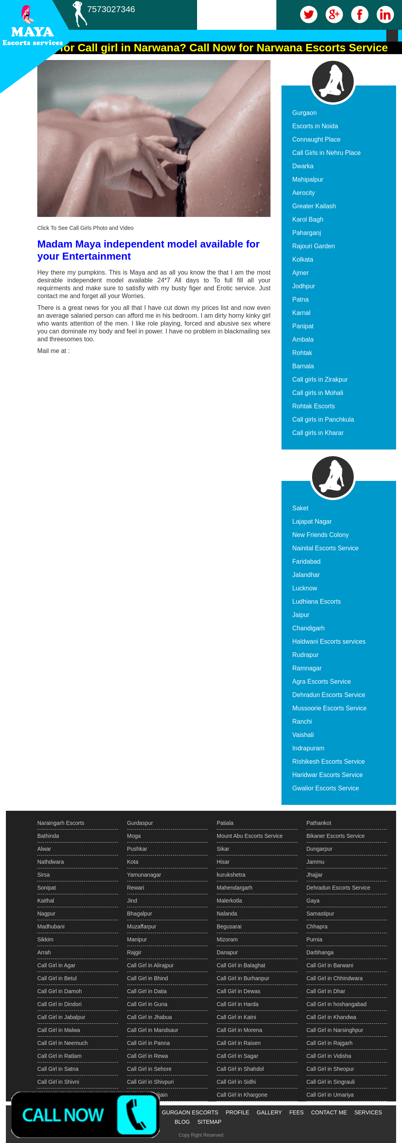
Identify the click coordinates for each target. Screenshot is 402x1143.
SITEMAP (209, 1122)
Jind (132, 900)
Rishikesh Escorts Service (328, 761)
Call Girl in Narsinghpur (335, 1030)
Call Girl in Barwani (330, 965)
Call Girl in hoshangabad (337, 1004)
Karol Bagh (307, 219)
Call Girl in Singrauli (331, 1082)
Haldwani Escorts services (329, 641)
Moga (134, 836)
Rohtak (302, 352)
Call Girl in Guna (147, 1004)
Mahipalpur (307, 179)
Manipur (137, 939)
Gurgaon (304, 112)
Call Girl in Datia (147, 991)
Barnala (303, 366)
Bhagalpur (139, 913)
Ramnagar (307, 668)
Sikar (223, 849)
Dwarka (303, 166)
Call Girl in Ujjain (147, 1095)
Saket (300, 508)
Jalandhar (306, 575)
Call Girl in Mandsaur (153, 1030)
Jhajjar (315, 875)
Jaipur (301, 615)
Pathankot (319, 823)
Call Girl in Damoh (59, 991)
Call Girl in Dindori (59, 1004)
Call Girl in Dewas (238, 991)
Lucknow (304, 588)
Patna (300, 299)
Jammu (316, 862)
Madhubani (50, 926)
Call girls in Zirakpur (320, 379)
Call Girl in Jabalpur (61, 1017)
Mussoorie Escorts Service (329, 708)
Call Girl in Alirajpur (150, 965)
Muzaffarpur (141, 926)
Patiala (225, 823)
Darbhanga (320, 952)
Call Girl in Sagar (237, 1056)
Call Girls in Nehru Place (326, 152)
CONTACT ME (329, 1112)
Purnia (314, 939)
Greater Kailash (314, 206)
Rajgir (134, 952)
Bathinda (48, 836)
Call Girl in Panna (148, 1043)
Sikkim (45, 939)
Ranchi (302, 721)
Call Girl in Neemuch (62, 1043)
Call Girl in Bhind (147, 978)
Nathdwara (50, 862)
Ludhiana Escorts (316, 601)
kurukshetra (231, 875)
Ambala (303, 339)
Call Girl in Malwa (58, 1030)
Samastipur (320, 913)
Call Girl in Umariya (330, 1095)
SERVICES (368, 1112)
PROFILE (237, 1112)
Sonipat (46, 888)
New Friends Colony (320, 534)
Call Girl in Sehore (149, 1069)
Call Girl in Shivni (58, 1082)
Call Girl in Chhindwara (335, 978)
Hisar (223, 862)
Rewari (135, 888)
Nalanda (227, 913)
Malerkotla (229, 900)
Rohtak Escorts (313, 406)
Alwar (44, 849)
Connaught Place (316, 139)
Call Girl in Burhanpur (243, 978)
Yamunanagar (144, 875)
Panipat (303, 326)
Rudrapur (305, 655)
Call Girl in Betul (57, 978)
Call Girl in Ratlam (59, 1056)
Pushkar (137, 849)
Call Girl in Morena (239, 1030)
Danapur (227, 952)
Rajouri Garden (313, 246)
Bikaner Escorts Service (336, 836)
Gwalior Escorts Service (325, 788)
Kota (133, 862)
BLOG (182, 1122)
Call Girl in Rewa (147, 1056)
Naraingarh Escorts (60, 823)
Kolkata (302, 259)
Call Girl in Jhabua (149, 1017)
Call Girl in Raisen (239, 1043)
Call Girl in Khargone (242, 1095)
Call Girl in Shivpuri (150, 1082)
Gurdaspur (140, 823)
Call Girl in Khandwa (331, 1017)
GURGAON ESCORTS (190, 1112)
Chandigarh (308, 628)
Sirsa (43, 875)
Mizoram (227, 939)
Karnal (301, 312)
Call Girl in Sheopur (330, 1069)
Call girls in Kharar (318, 433)
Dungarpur (320, 849)
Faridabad (306, 561)
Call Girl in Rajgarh (330, 1043)
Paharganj (306, 232)
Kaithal (45, 900)
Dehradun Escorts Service (328, 695)
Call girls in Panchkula (323, 419)
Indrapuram (308, 748)
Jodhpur (303, 286)
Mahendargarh (234, 888)
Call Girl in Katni (236, 1017)
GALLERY (269, 1112)
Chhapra (317, 926)
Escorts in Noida (315, 126)
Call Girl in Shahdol (240, 1069)
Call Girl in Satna (58, 1069)
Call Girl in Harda (238, 1004)
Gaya (313, 900)
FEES (296, 1112)
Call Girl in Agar (56, 965)
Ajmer (300, 272)
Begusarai (229, 926)
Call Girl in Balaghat (241, 965)
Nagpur (46, 913)
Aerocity (303, 192)
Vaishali (303, 735)
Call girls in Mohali (318, 392)
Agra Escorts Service (321, 681)
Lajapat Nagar (312, 521)
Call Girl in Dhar (326, 991)
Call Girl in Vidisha (329, 1056)
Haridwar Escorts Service (327, 775)
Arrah (44, 952)
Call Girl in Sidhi (236, 1082)
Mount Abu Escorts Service (250, 836)
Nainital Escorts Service (325, 548)
